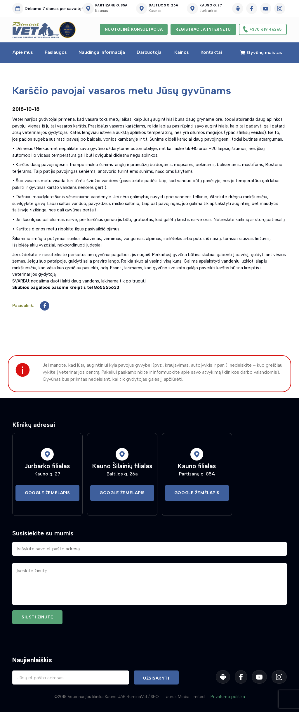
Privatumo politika (228, 696)
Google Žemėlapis (47, 492)
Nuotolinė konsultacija (134, 29)
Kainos (181, 52)
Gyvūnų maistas (264, 52)
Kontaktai (211, 52)
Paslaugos (56, 52)
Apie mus (23, 52)
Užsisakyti (156, 678)
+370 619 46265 (266, 29)
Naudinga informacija (102, 52)
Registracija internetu (203, 29)
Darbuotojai (150, 52)
